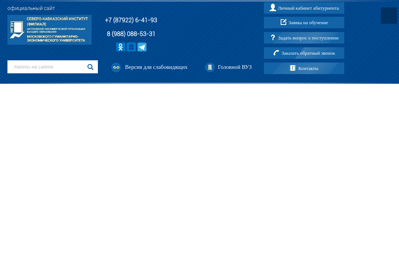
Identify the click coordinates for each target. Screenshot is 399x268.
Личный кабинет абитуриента (308, 8)
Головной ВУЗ (235, 67)
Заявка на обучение (308, 22)
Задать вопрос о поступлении (308, 38)
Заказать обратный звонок (308, 53)
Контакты (309, 68)
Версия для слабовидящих (156, 67)
